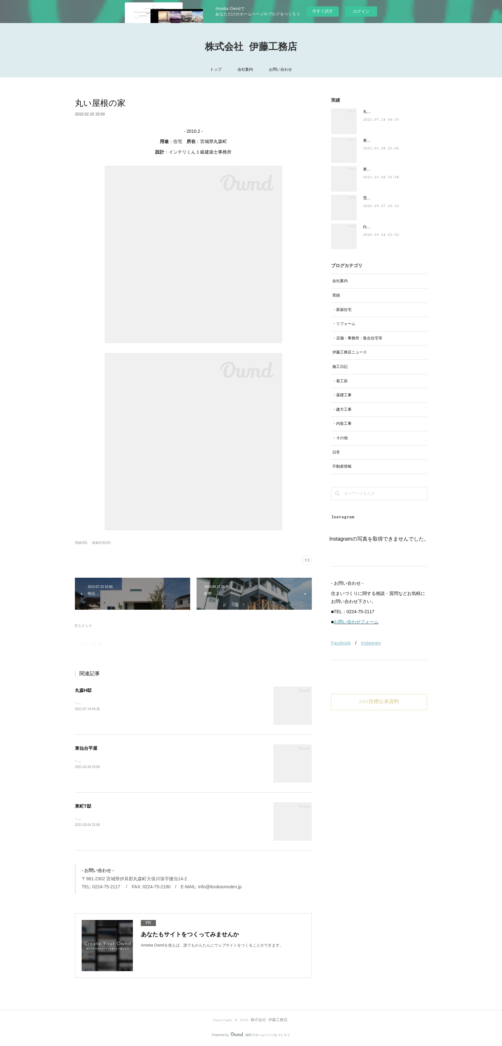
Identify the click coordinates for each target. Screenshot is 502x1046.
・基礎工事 (342, 395)
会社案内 (245, 69)
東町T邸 (83, 806)
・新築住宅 (342, 309)
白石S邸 (370, 227)
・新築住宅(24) (100, 542)
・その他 (340, 438)
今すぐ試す (322, 11)
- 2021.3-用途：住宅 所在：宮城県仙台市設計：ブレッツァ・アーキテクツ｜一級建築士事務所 (157, 760)
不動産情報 (342, 466)
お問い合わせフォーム (356, 621)
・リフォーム (343, 323)
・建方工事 (342, 409)
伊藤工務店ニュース (349, 352)
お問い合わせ (280, 69)
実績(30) (81, 542)
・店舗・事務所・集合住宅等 (357, 338)
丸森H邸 (83, 690)
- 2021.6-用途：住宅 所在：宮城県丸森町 (111, 703)
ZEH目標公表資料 (379, 701)
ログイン (361, 11)
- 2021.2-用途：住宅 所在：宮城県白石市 (111, 818)
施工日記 (340, 366)
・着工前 (340, 381)
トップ (216, 69)
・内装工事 (342, 423)
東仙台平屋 (86, 748)
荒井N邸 (370, 198)
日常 (336, 452)
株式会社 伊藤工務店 (251, 47)
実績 (336, 295)
